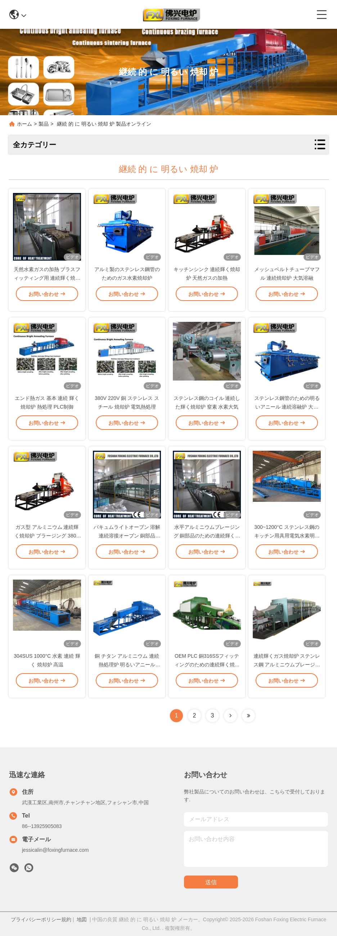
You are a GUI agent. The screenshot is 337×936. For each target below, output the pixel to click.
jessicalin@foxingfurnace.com (55, 850)
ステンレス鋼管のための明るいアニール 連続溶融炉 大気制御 (287, 412)
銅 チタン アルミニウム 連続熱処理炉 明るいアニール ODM (127, 670)
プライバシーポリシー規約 (41, 919)
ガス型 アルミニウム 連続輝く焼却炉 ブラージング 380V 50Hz (46, 541)
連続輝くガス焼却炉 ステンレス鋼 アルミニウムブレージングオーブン (286, 670)
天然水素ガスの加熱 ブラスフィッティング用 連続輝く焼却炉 (47, 283)
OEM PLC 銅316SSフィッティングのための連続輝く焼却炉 (207, 670)
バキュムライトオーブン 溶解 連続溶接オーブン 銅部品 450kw (127, 541)
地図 (82, 919)
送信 (211, 882)
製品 (44, 124)
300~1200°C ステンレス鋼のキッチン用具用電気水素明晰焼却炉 (287, 541)
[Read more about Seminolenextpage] (230, 715)
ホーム (24, 124)
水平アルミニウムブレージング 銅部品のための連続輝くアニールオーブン (207, 541)
